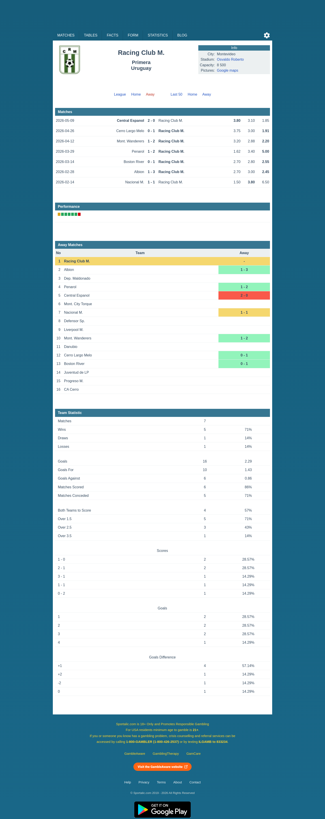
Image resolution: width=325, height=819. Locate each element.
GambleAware (134, 753)
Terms (161, 782)
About (177, 782)
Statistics (158, 35)
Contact (195, 782)
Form (133, 35)
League (120, 94)
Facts (112, 35)
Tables (90, 35)
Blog (182, 35)
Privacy (144, 782)
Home (136, 94)
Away (206, 94)
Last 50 (176, 94)
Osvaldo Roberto (230, 59)
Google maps (227, 70)
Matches (66, 35)
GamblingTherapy (166, 753)
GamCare (193, 753)
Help (127, 782)
